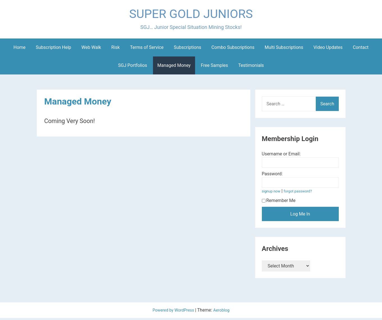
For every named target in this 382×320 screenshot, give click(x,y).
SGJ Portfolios (132, 67)
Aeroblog (224, 312)
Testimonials (251, 67)
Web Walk (91, 49)
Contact (361, 49)
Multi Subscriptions (284, 49)
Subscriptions (187, 49)
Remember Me (279, 202)
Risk (115, 49)
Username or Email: (281, 155)
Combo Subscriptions (232, 49)
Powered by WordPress (173, 312)
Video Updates (328, 49)
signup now (272, 193)
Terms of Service (147, 49)
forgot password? (301, 193)
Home (19, 49)
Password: (272, 175)
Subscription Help (53, 49)
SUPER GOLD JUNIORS (191, 15)
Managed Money (174, 67)
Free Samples (214, 67)
